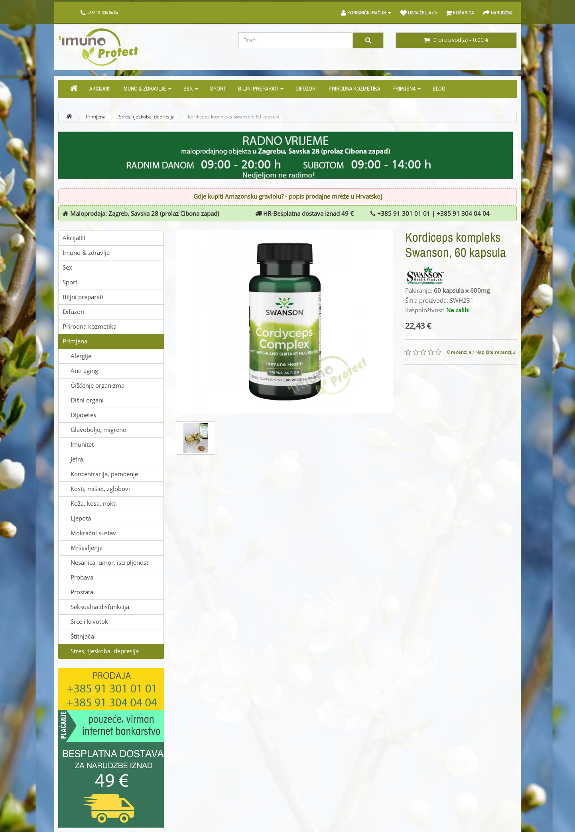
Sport (218, 88)
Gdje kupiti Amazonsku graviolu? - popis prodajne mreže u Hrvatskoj (287, 196)
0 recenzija (459, 352)
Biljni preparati (261, 88)
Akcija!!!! (99, 88)
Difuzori (306, 88)
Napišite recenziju (495, 352)
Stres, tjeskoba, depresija (147, 117)
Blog (439, 88)
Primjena (406, 88)
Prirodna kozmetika (354, 88)
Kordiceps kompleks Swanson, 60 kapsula (234, 117)
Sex (190, 88)
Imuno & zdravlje (146, 88)
